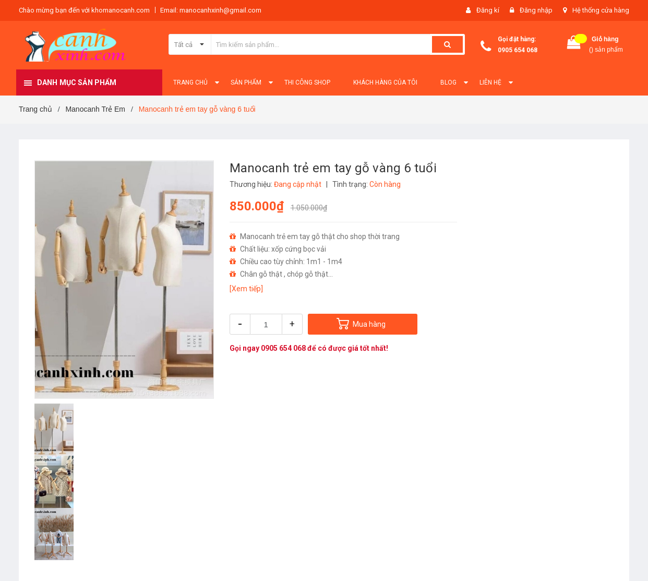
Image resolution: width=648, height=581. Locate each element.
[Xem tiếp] (246, 288)
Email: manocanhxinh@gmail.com (210, 10)
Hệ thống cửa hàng (600, 10)
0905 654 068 (517, 50)
